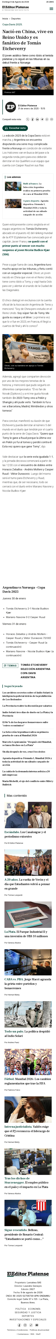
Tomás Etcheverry (34, 664)
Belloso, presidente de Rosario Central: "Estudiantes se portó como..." (24, 1234)
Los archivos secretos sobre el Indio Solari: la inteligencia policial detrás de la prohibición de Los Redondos (27, 696)
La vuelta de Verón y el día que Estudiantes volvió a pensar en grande (27, 884)
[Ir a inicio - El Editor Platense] (15, 8)
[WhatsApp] (47, 119)
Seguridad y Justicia (28, 1312)
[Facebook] (32, 119)
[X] (28, 119)
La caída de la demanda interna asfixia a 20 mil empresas (26, 773)
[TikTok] (31, 1325)
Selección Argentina (35, 669)
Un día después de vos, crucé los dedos (23, 751)
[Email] (52, 119)
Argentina (28, 677)
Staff (38, 1334)
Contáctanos (23, 1334)
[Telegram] (42, 119)
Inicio (5, 18)
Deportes (16, 18)
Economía (34, 1309)
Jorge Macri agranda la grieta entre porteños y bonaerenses (27, 983)
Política (21, 1309)
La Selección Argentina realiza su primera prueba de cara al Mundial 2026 (25, 734)
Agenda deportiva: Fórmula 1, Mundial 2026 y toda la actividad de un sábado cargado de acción (27, 761)
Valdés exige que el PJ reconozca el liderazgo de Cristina (27, 1131)
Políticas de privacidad (39, 1330)
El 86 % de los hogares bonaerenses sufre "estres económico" (25, 724)
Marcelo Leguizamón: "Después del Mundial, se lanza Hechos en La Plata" (27, 744)
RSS (32, 1334)
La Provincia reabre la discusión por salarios (27, 705)
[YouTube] (37, 1325)
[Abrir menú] (51, 9)
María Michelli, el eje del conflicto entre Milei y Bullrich (27, 783)
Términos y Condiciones (17, 1330)
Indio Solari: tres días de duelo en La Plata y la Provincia (27, 714)
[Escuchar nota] (15, 128)
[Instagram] (25, 1325)
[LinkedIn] (37, 119)
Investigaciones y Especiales (28, 1319)
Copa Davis (28, 673)
